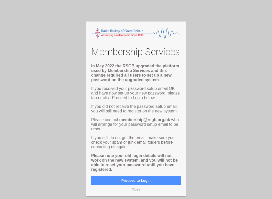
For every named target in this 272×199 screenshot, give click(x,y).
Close (136, 189)
